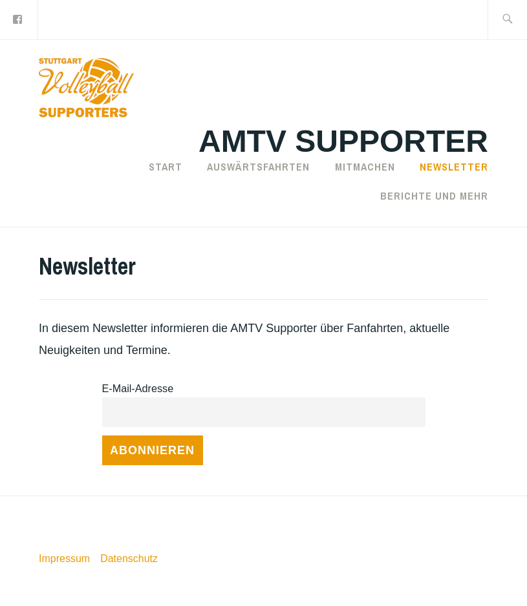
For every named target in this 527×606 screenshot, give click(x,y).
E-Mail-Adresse (138, 388)
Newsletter (454, 167)
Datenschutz (129, 558)
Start (165, 167)
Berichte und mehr (434, 196)
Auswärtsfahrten (258, 167)
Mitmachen (365, 167)
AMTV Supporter (343, 141)
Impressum (64, 558)
